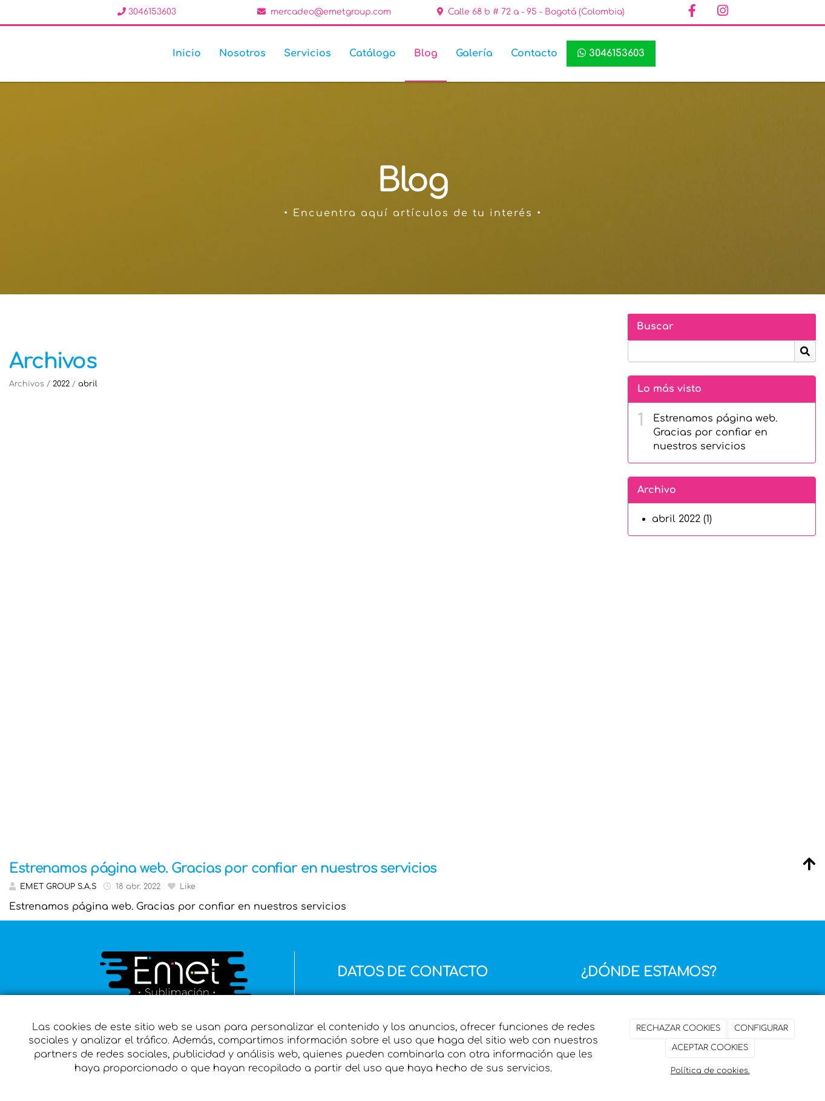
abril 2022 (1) (682, 519)
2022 (61, 384)
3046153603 (151, 11)
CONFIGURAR (761, 1028)
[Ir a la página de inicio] (25, 53)
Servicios (307, 53)
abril (87, 384)
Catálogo (372, 53)
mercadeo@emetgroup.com (331, 11)
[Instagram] (722, 12)
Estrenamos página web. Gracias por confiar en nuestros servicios (715, 432)
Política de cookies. (710, 1070)
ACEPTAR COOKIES (710, 1047)
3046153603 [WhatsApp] (611, 53)
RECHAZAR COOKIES (678, 1028)
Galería (474, 53)
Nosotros (242, 53)
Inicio (187, 53)
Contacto (534, 53)
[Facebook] (692, 12)
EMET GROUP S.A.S (58, 886)
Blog (426, 53)
